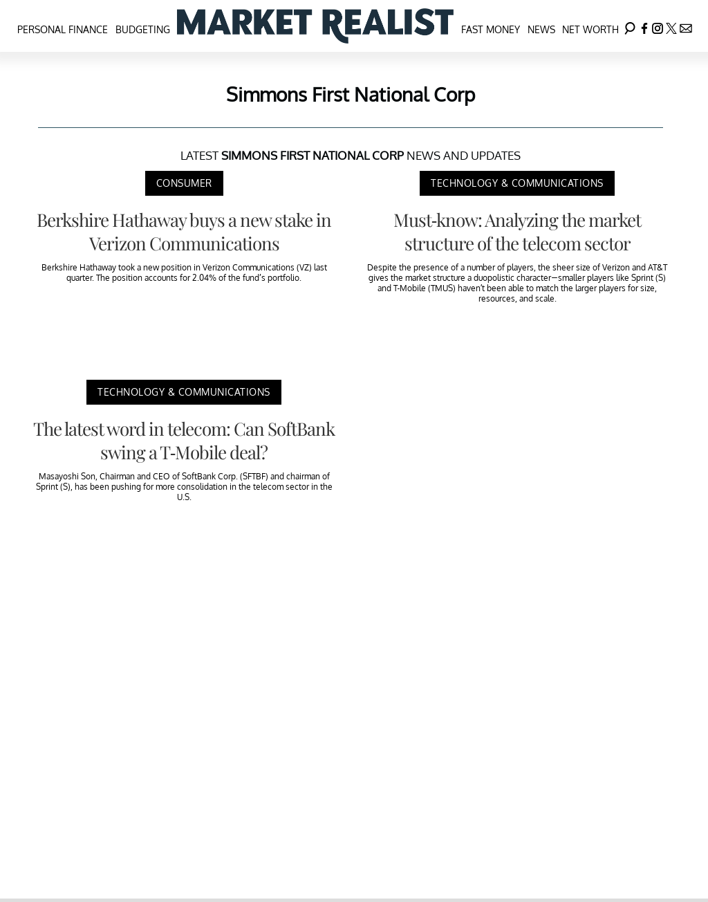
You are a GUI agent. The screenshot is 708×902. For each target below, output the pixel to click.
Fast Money (490, 29)
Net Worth (590, 29)
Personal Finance (62, 29)
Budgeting (142, 29)
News (541, 29)
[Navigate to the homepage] (315, 26)
